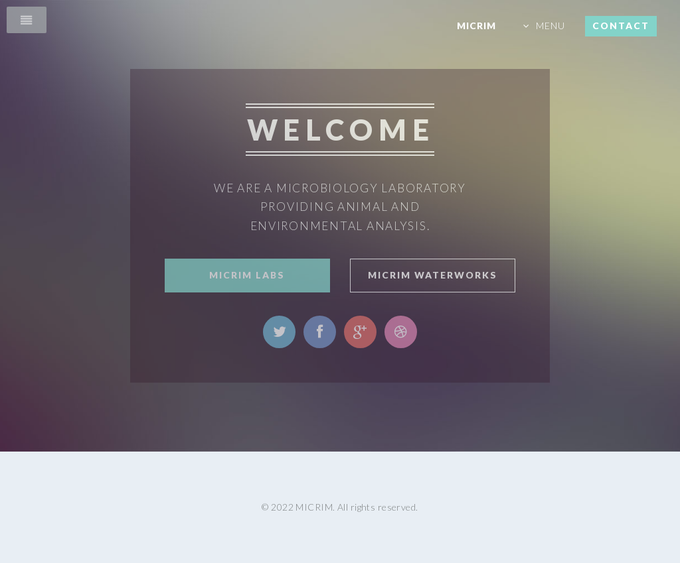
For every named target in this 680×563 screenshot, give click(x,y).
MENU (550, 25)
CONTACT (620, 25)
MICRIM (476, 25)
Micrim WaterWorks (432, 275)
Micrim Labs (247, 275)
